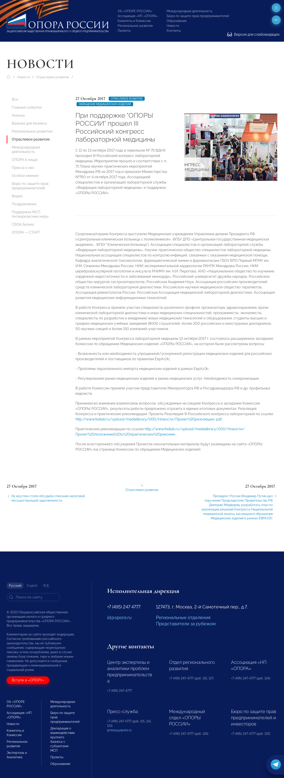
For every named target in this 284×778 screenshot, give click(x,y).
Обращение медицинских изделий (105, 104)
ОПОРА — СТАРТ (26, 232)
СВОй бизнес (23, 224)
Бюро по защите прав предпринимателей (198, 16)
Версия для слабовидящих (253, 34)
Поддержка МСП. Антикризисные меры (30, 214)
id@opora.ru (119, 617)
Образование (177, 21)
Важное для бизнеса (29, 123)
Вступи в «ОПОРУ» (28, 680)
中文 (46, 585)
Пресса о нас (23, 168)
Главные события (26, 107)
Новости (173, 25)
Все (15, 99)
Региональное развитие (135, 25)
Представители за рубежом (186, 623)
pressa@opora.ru (119, 730)
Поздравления (24, 204)
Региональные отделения (183, 617)
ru (276, 20)
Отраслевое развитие (52, 77)
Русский (15, 585)
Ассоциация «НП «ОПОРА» (138, 16)
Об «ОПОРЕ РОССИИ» (135, 11)
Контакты (174, 30)
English (32, 585)
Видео (17, 196)
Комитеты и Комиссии (134, 21)
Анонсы (18, 115)
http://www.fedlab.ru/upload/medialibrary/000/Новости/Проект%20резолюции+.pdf (148, 422)
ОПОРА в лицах (25, 160)
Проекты (124, 30)
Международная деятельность (189, 11)
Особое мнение (25, 176)
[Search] (33, 597)
